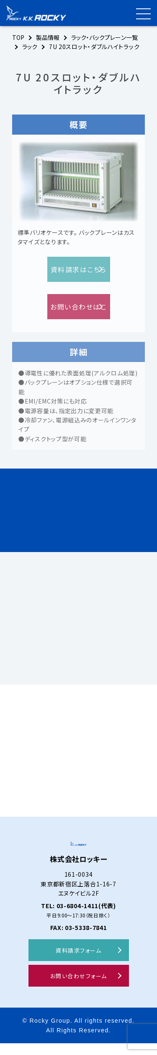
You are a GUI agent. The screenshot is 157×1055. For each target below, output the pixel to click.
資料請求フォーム (78, 962)
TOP (18, 37)
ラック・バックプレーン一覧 (107, 37)
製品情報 (49, 37)
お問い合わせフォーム (78, 988)
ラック (30, 46)
